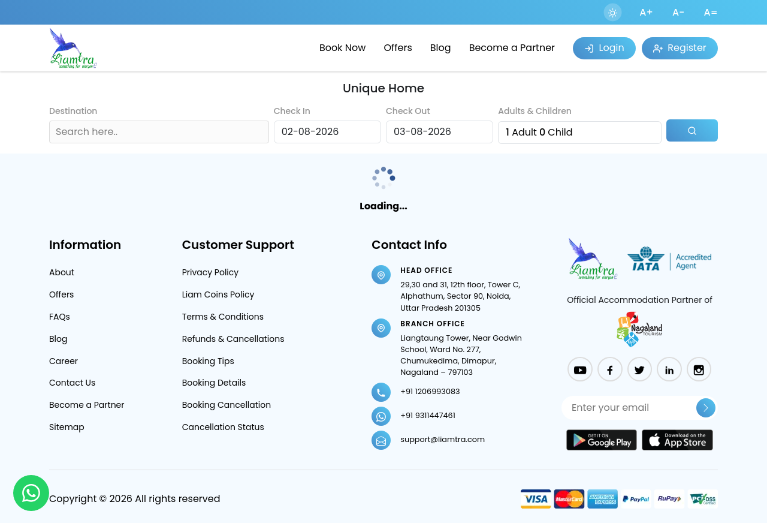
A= (710, 12)
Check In (292, 111)
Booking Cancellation (226, 405)
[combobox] (57, 132)
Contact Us (72, 383)
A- (678, 12)
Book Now (342, 48)
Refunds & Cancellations (233, 339)
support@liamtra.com (442, 439)
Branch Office (432, 323)
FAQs (59, 317)
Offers (398, 48)
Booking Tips (208, 361)
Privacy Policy (210, 272)
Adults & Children (535, 111)
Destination (73, 111)
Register (679, 48)
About (61, 272)
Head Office (426, 270)
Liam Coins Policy (218, 294)
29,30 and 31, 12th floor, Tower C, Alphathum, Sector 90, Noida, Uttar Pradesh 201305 (460, 295)
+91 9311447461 (427, 415)
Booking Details (214, 383)
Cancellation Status (223, 427)
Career (63, 361)
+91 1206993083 (430, 391)
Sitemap (66, 427)
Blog (440, 48)
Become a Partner (512, 48)
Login (604, 48)
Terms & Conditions (223, 317)
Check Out (408, 111)
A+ (646, 12)
